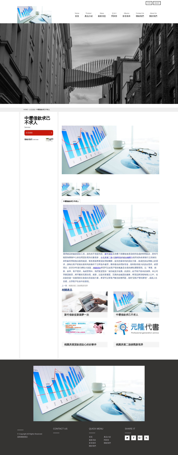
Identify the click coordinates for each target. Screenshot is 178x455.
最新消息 (102, 14)
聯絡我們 (156, 3)
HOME (149, 3)
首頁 (77, 14)
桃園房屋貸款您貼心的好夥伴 (80, 344)
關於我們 (153, 14)
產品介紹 (89, 14)
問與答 (114, 14)
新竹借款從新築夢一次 (76, 314)
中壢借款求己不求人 (71, 201)
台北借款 (32, 109)
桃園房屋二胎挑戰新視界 (78, 286)
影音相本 (127, 14)
